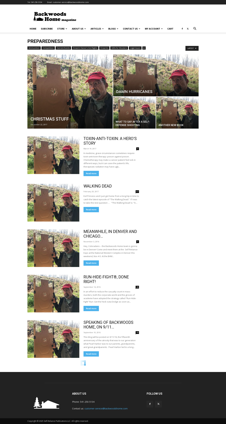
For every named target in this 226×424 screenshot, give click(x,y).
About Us (79, 28)
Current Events (63, 48)
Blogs (113, 28)
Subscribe (47, 28)
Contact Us (131, 28)
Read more (91, 173)
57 (137, 191)
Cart (170, 28)
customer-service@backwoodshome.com (71, 2)
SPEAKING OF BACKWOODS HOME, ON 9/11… (108, 324)
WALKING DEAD (98, 186)
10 (137, 332)
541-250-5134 (36, 2)
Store (62, 28)
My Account (154, 28)
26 (137, 287)
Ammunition (34, 48)
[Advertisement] (140, 16)
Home (33, 28)
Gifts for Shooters (119, 48)
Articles (97, 28)
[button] (195, 29)
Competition (48, 48)
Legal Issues (135, 48)
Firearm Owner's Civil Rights (85, 48)
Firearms (104, 48)
